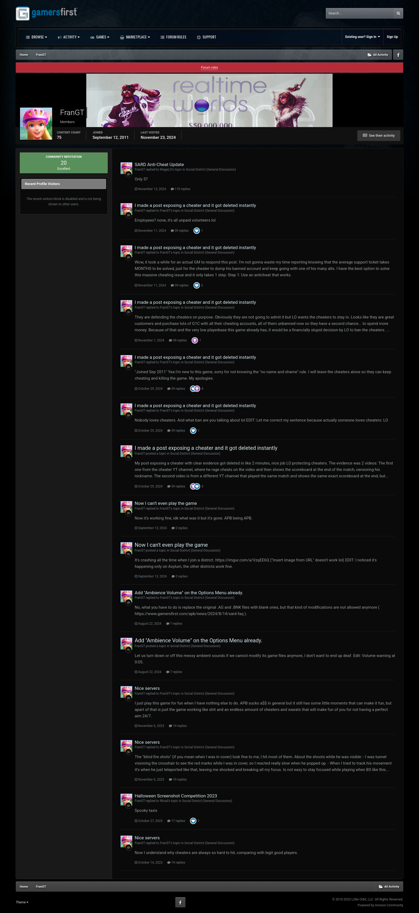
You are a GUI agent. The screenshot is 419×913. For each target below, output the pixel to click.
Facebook (398, 55)
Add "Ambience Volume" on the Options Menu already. (189, 592)
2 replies (180, 528)
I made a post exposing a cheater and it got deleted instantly (195, 205)
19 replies (178, 726)
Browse (39, 37)
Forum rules (209, 67)
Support (209, 37)
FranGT (140, 169)
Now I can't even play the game (166, 503)
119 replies (181, 189)
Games (102, 37)
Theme (22, 902)
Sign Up (392, 37)
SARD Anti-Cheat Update (159, 164)
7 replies (174, 623)
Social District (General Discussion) (211, 169)
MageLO (166, 169)
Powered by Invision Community (380, 905)
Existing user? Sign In (362, 37)
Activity (71, 37)
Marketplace (137, 37)
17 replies (176, 821)
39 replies (180, 231)
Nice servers (147, 688)
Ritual (164, 801)
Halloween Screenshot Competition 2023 (176, 795)
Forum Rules (175, 37)
